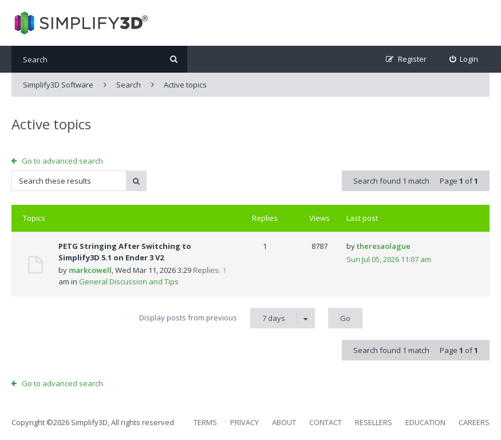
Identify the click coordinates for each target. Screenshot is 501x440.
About (284, 422)
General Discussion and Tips (129, 281)
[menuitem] (464, 59)
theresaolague (384, 246)
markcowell (90, 270)
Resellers (373, 422)
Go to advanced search (62, 161)
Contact (325, 422)
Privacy (244, 422)
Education (425, 422)
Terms (205, 422)
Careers (474, 422)
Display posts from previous (227, 318)
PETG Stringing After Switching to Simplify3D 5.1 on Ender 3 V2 (124, 252)
